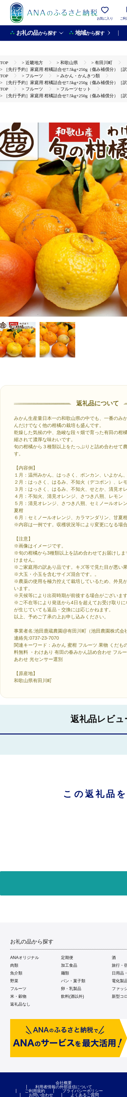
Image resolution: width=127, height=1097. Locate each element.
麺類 (65, 973)
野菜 (14, 981)
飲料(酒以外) (72, 996)
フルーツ (18, 988)
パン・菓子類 (73, 981)
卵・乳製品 (71, 988)
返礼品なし (20, 1004)
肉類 (14, 965)
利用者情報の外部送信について (63, 1087)
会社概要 (64, 1082)
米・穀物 (18, 996)
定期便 (67, 957)
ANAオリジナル (24, 957)
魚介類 (16, 973)
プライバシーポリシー (82, 1091)
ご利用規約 (35, 1091)
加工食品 (69, 965)
